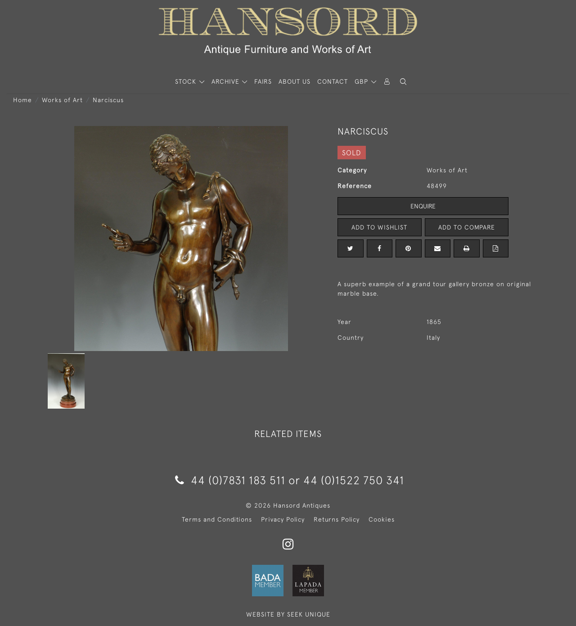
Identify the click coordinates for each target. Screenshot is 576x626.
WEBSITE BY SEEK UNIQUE (288, 614)
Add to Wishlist (379, 227)
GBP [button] (362, 81)
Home (22, 100)
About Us (294, 81)
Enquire (423, 206)
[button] (403, 81)
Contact (332, 81)
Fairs (263, 81)
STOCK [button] (186, 81)
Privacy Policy (283, 519)
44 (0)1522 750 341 (353, 479)
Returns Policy (337, 519)
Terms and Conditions (217, 519)
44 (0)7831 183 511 (230, 479)
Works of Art (62, 100)
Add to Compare (466, 227)
